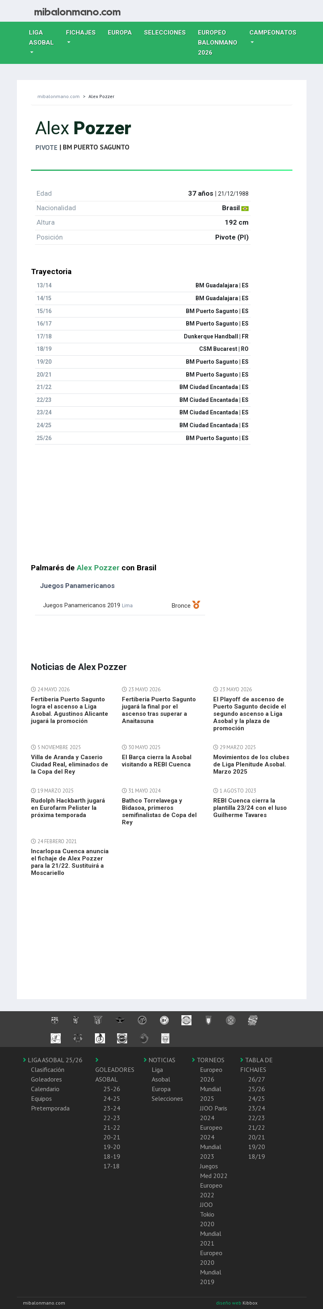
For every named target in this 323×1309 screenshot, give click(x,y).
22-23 (111, 1118)
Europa (123, 31)
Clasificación (47, 1069)
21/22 (256, 1127)
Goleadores (46, 1079)
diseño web (229, 1303)
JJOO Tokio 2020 (207, 1214)
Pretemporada (50, 1108)
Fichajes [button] (81, 32)
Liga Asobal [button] (41, 37)
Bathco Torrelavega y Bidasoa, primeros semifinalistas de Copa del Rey (159, 811)
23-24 (111, 1108)
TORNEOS (208, 1060)
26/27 (256, 1079)
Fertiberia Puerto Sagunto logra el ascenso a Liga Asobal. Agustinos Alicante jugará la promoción (69, 710)
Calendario (45, 1089)
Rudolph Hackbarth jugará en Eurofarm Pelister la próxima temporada (68, 808)
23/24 (256, 1108)
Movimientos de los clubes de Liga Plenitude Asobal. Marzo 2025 (251, 764)
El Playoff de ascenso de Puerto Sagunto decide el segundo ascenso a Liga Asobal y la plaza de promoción (249, 714)
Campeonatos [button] (272, 32)
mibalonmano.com (58, 96)
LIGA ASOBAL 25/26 (52, 1060)
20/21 (256, 1137)
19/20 (256, 1147)
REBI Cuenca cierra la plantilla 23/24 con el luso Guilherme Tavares (250, 808)
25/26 (256, 1089)
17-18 (111, 1166)
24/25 (256, 1098)
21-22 (111, 1127)
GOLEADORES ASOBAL (114, 1070)
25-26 (111, 1089)
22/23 (256, 1118)
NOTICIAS (159, 1060)
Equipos (41, 1098)
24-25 (111, 1098)
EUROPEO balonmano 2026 (220, 42)
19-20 (111, 1147)
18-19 (111, 1156)
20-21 (111, 1137)
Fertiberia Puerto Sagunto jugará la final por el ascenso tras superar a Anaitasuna (159, 710)
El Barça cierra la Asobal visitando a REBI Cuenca (156, 761)
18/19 (256, 1156)
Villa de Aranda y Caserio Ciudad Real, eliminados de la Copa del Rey (69, 764)
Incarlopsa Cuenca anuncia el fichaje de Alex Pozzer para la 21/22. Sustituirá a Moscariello (70, 862)
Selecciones (168, 31)
